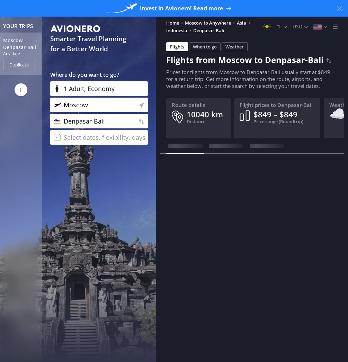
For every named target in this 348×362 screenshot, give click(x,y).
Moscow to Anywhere (208, 23)
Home (172, 23)
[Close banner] (340, 8)
